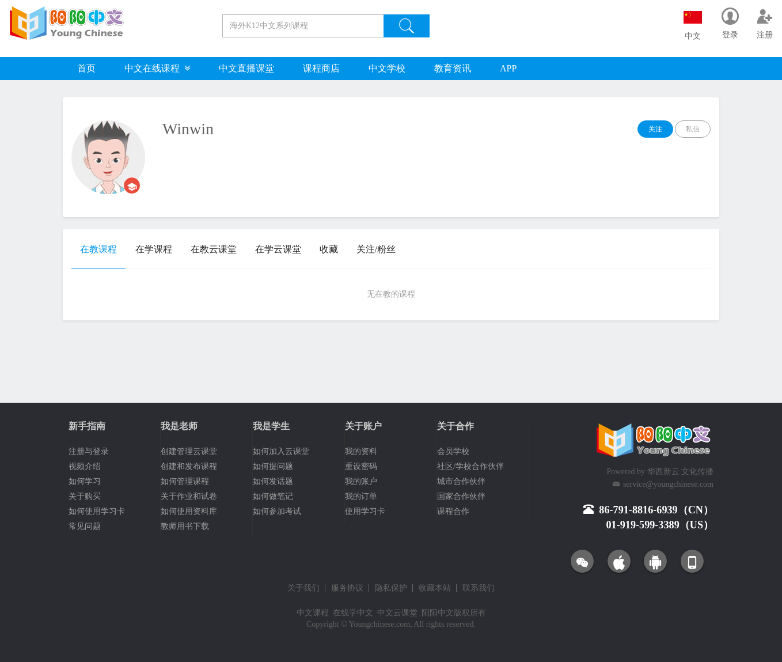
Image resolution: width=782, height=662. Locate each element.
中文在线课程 (157, 68)
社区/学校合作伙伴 (470, 466)
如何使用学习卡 (97, 511)
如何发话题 (273, 481)
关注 (655, 129)
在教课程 (98, 249)
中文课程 (313, 612)
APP (508, 68)
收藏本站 (435, 588)
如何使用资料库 (189, 511)
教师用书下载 (185, 526)
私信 (693, 129)
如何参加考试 (277, 511)
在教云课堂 (214, 249)
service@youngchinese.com (668, 484)
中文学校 (387, 68)
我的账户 (361, 481)
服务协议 (347, 588)
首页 (86, 68)
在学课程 (153, 249)
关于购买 (85, 496)
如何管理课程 (185, 481)
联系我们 (478, 588)
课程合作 (453, 511)
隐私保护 (391, 588)
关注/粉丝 (376, 249)
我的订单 (361, 496)
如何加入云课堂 (281, 451)
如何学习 (85, 481)
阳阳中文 (438, 612)
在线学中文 (353, 612)
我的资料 (361, 451)
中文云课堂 (397, 612)
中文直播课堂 (246, 68)
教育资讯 (452, 68)
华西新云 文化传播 (680, 471)
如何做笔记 (273, 496)
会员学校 (453, 451)
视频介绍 (85, 466)
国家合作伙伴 (461, 496)
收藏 (329, 249)
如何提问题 (273, 466)
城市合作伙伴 (461, 481)
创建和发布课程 (189, 466)
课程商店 (321, 68)
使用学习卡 (365, 511)
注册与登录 (89, 451)
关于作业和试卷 (189, 496)
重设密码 (361, 466)
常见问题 (85, 526)
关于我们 (303, 588)
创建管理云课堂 (189, 451)
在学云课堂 (278, 249)
